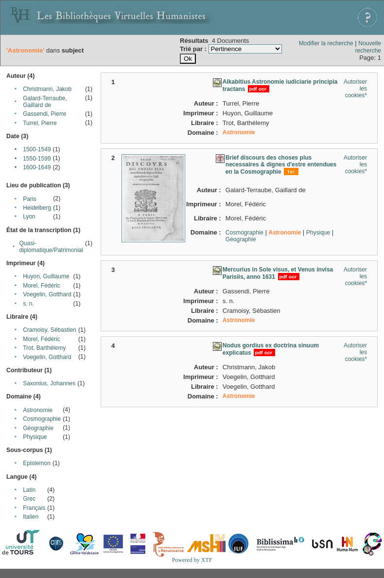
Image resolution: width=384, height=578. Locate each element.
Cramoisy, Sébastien (49, 329)
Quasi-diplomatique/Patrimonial (51, 246)
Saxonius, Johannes (49, 383)
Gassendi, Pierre (44, 113)
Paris (29, 199)
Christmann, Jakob (47, 89)
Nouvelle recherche (368, 47)
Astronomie (37, 410)
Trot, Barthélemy (44, 347)
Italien (30, 516)
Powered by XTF (192, 560)
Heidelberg (37, 207)
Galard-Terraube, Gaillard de (45, 101)
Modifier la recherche (326, 43)
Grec (29, 498)
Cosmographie (42, 418)
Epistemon (37, 463)
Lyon (29, 216)
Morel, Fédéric (41, 285)
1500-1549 (37, 149)
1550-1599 (37, 158)
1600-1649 (37, 167)
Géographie (38, 428)
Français (34, 508)
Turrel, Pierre (40, 123)
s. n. (28, 303)
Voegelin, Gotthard (47, 294)
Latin (29, 490)
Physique (35, 437)
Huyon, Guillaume (46, 276)
